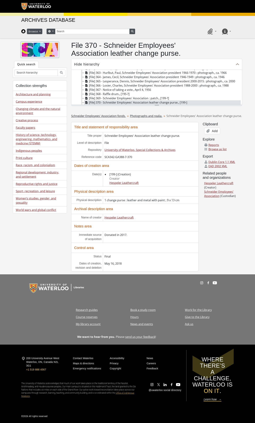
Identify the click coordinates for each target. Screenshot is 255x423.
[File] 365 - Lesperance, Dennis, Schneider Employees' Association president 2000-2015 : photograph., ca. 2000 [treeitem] (159, 81)
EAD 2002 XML (215, 166)
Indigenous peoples (29, 151)
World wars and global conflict (36, 210)
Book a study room (143, 310)
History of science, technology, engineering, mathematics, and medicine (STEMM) (36, 139)
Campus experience (29, 102)
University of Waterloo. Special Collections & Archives (139, 150)
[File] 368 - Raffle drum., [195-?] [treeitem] (106, 94)
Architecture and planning (33, 94)
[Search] (92, 31)
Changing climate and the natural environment (38, 111)
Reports (211, 145)
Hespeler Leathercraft (124, 183)
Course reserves (87, 317)
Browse (34, 31)
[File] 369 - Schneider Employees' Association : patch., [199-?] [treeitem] (126, 98)
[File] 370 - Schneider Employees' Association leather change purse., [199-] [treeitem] (135, 102)
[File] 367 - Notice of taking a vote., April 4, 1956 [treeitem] (117, 90)
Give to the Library (197, 317)
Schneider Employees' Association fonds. (98, 116)
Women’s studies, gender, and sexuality (36, 200)
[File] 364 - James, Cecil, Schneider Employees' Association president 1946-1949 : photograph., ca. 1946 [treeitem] (154, 77)
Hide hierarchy (87, 64)
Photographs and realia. (146, 116)
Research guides (87, 310)
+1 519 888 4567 (36, 369)
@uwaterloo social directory (165, 390)
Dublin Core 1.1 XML (219, 162)
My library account (88, 324)
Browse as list (215, 149)
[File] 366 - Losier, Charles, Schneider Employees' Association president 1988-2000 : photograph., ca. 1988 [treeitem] (156, 85)
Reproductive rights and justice (36, 184)
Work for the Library (198, 310)
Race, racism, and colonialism (35, 165)
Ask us (189, 324)
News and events (141, 324)
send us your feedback (140, 337)
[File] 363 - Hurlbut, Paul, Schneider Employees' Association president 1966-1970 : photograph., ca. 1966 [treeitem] (155, 73)
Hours (134, 317)
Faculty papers (25, 128)
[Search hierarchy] (36, 72)
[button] (211, 31)
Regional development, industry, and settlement (37, 174)
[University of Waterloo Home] (36, 6)
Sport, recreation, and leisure (35, 191)
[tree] (156, 87)
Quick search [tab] (26, 64)
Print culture (24, 158)
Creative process (27, 120)
